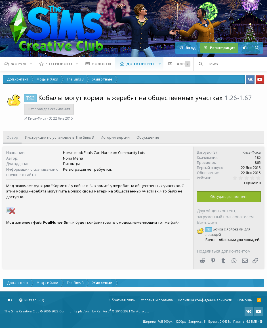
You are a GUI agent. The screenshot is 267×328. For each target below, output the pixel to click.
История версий (115, 137)
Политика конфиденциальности (205, 300)
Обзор (12, 137)
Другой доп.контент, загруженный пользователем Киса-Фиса (225, 216)
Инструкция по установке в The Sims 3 (59, 137)
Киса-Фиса (37, 118)
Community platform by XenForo (104, 311)
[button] (31, 64)
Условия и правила (157, 300)
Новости (101, 63)
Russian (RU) (31, 300)
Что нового (59, 63)
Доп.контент (140, 63)
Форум (18, 63)
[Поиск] (257, 48)
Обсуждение (147, 137)
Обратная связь (122, 300)
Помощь (244, 300)
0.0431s (225, 321)
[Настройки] (245, 48)
